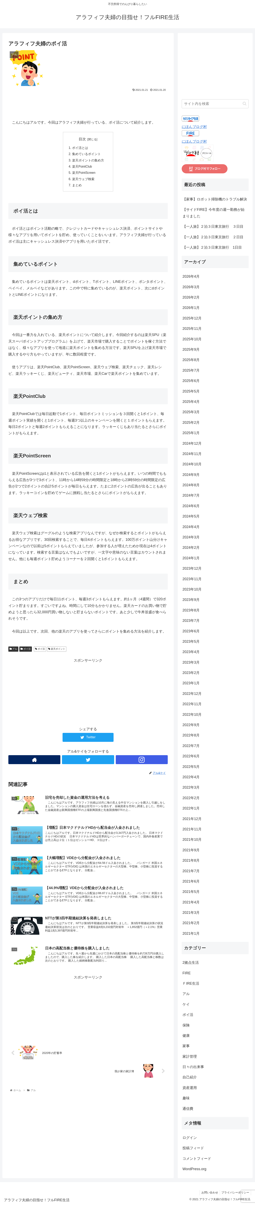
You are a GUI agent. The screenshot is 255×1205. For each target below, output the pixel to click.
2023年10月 (192, 589)
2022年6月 (191, 756)
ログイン (189, 1138)
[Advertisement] (88, 104)
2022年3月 (191, 787)
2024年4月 (191, 527)
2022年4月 (191, 777)
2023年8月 (191, 610)
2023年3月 (191, 662)
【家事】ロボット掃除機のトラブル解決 (214, 199)
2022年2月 (191, 798)
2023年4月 (191, 652)
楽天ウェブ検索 (83, 180)
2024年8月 (191, 485)
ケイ (186, 1004)
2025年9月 (191, 350)
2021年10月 (192, 840)
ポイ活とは (80, 148)
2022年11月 (192, 704)
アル (13, 650)
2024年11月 (192, 454)
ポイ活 (25, 650)
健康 (186, 1036)
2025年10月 (192, 339)
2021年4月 (191, 902)
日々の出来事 (193, 1067)
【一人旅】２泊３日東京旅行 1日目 (212, 247)
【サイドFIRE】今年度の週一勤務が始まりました (213, 213)
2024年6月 (191, 506)
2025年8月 (191, 360)
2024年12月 (192, 443)
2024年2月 (191, 548)
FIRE (186, 973)
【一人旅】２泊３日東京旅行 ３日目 (212, 227)
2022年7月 (191, 746)
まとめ (77, 186)
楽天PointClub (82, 167)
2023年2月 (191, 673)
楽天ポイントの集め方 (89, 161)
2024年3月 (191, 537)
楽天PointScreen (84, 174)
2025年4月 (191, 402)
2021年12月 (192, 819)
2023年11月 (192, 579)
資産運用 (189, 1088)
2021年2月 (191, 923)
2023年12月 (192, 568)
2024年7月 (191, 495)
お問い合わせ (208, 1192)
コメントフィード (196, 1159)
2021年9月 (191, 850)
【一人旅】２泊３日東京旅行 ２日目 (212, 237)
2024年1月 (191, 558)
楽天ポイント (56, 650)
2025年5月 (191, 391)
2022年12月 (192, 694)
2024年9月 (191, 475)
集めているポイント (86, 154)
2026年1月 (191, 308)
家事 (186, 1046)
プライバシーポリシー (235, 1192)
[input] (215, 103)
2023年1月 (191, 683)
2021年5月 (191, 892)
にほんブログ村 (194, 127)
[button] (244, 103)
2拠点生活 (190, 963)
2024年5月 (191, 516)
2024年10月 (192, 464)
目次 (82, 139)
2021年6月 (191, 881)
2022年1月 (191, 808)
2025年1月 (191, 433)
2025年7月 (191, 370)
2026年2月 (191, 297)
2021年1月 (191, 933)
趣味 (186, 1098)
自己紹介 (189, 1077)
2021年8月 (191, 860)
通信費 (187, 1109)
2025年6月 (191, 381)
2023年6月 (191, 631)
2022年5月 (191, 767)
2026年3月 (191, 287)
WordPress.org (194, 1169)
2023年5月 (191, 642)
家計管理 (189, 1057)
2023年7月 (191, 621)
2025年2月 (191, 423)
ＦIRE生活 (190, 983)
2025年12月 (192, 318)
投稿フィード (193, 1148)
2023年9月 (191, 600)
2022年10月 (192, 715)
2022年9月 (191, 725)
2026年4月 (191, 276)
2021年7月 (191, 871)
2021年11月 (192, 829)
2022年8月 (191, 735)
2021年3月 (191, 913)
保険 (186, 1025)
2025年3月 (191, 412)
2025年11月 (192, 329)
